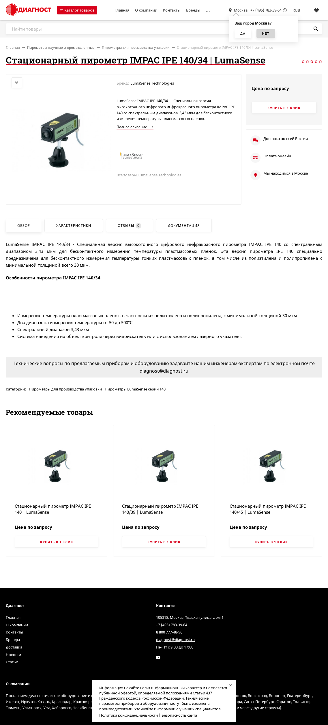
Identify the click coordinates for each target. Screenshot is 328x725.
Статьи (12, 661)
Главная (122, 10)
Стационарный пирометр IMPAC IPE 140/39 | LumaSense (160, 509)
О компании (146, 10)
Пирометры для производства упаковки (136, 47)
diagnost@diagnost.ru (175, 639)
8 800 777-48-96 (169, 632)
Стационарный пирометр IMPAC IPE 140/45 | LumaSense (268, 509)
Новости (13, 654)
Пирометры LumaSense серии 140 (135, 389)
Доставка (14, 647)
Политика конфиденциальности (128, 715)
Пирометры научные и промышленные (61, 47)
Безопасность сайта (179, 715)
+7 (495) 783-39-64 (266, 10)
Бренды (193, 10)
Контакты (171, 10)
